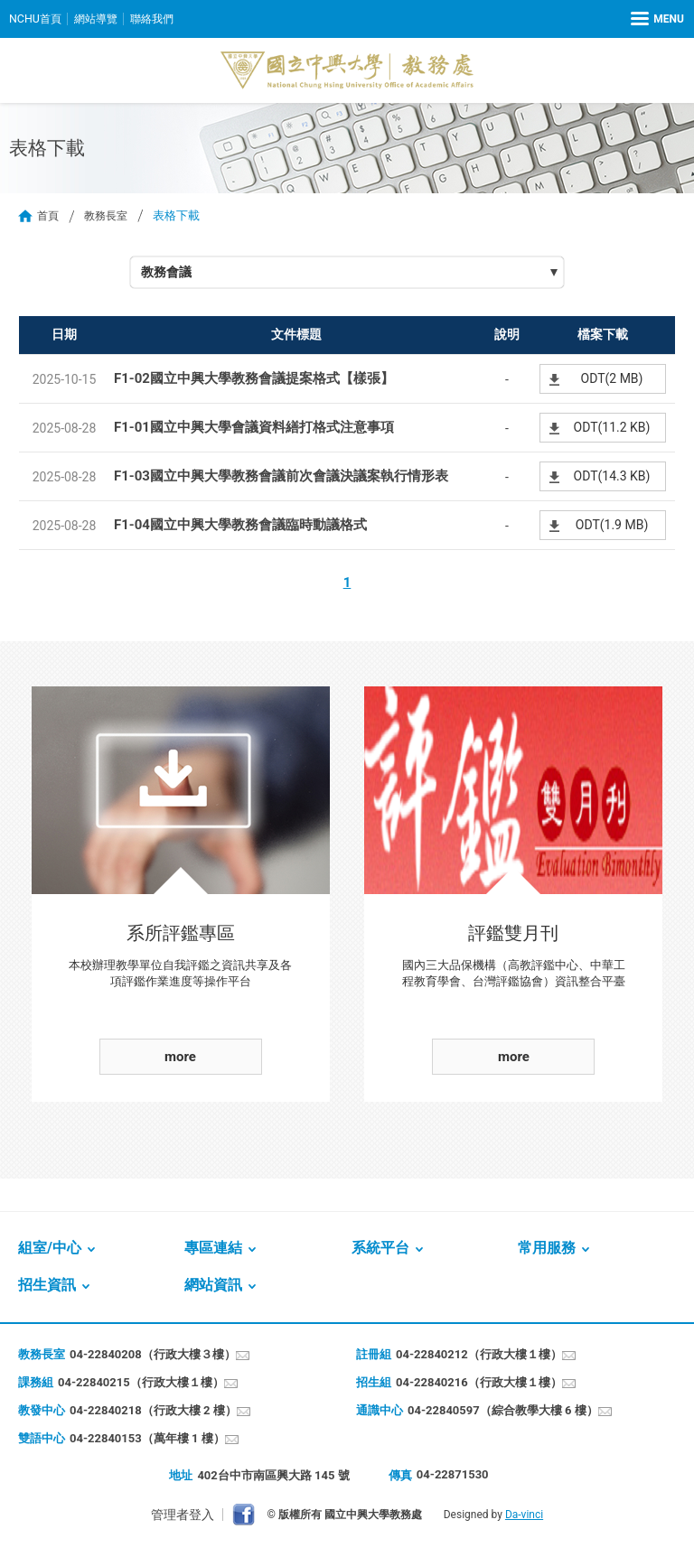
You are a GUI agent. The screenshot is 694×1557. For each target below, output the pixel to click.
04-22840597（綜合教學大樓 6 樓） (503, 1411)
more (180, 1057)
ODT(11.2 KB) (612, 428)
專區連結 (213, 1248)
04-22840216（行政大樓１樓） (479, 1383)
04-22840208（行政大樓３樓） (153, 1355)
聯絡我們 (159, 18)
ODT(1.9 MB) (612, 525)
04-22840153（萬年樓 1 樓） (147, 1439)
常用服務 (547, 1248)
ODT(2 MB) (612, 379)
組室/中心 (49, 1248)
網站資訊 (213, 1285)
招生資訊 (47, 1285)
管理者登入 (182, 1515)
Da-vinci (524, 1515)
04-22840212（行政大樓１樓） (479, 1355)
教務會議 (168, 273)
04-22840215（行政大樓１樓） (141, 1383)
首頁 (49, 215)
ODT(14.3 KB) (612, 477)
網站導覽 (100, 18)
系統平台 (380, 1248)
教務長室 (109, 215)
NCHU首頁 (36, 18)
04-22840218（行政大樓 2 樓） (153, 1411)
